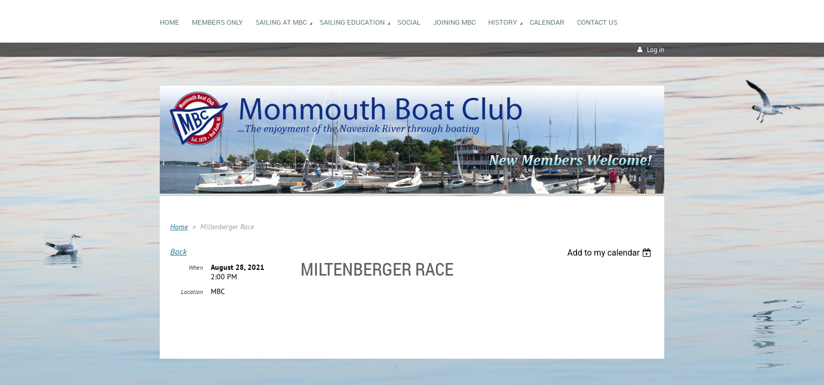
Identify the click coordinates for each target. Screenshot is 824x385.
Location (192, 292)
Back (178, 251)
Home (179, 226)
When (196, 267)
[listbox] (610, 252)
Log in (655, 49)
